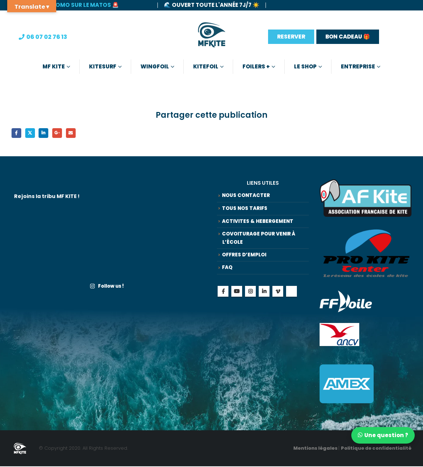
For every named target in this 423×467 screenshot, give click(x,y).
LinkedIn (46, 133)
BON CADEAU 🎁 (347, 36)
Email (75, 133)
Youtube (236, 300)
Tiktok (291, 300)
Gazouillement (31, 133)
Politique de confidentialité (376, 449)
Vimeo (277, 300)
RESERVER (291, 36)
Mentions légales (315, 449)
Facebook (17, 133)
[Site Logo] (211, 37)
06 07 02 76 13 (46, 37)
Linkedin (264, 300)
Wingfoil (155, 66)
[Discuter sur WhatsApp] (382, 435)
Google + (60, 133)
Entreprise (358, 66)
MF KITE (54, 66)
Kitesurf (102, 66)
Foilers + (256, 66)
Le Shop (305, 66)
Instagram (250, 300)
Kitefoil (205, 66)
